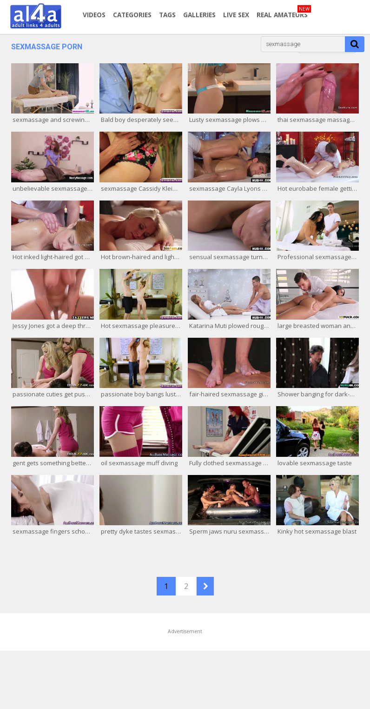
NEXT (205, 586)
